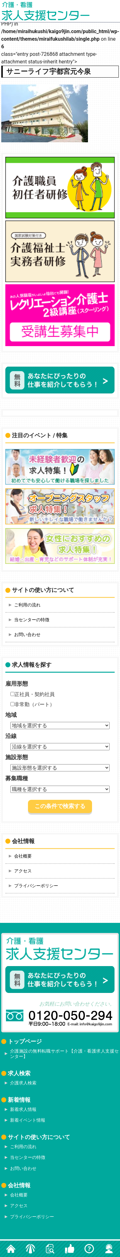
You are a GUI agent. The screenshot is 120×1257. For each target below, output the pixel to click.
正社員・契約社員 (32, 694)
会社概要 (23, 856)
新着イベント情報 (27, 1120)
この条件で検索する (60, 806)
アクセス (23, 870)
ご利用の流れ (27, 604)
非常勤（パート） (32, 704)
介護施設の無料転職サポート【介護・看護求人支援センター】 (64, 1053)
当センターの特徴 (31, 619)
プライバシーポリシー (36, 885)
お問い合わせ (27, 634)
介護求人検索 (23, 1082)
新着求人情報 (23, 1109)
